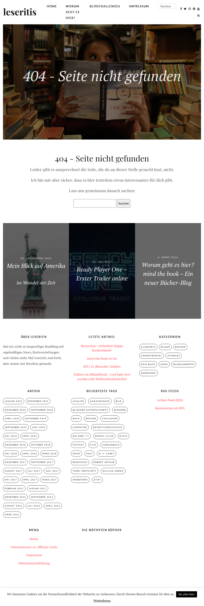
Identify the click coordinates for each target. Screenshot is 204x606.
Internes (173, 355)
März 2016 (12, 514)
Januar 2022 (13, 401)
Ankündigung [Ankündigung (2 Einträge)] (100, 401)
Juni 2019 (38, 427)
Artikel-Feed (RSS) (170, 400)
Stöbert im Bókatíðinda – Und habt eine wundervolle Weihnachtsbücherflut (102, 376)
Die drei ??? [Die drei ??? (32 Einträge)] (81, 436)
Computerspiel (151, 355)
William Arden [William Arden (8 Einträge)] (113, 471)
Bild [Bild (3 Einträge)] (119, 401)
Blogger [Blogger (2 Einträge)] (120, 410)
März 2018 (49, 453)
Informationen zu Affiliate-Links (34, 547)
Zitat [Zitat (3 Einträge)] (97, 479)
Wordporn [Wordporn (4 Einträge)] (80, 479)
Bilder (165, 347)
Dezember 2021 (38, 401)
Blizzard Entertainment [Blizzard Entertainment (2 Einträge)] (90, 410)
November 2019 (35, 418)
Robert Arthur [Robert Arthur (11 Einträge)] (104, 462)
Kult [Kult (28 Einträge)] (89, 453)
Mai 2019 (11, 436)
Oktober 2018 (41, 445)
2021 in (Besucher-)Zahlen (102, 366)
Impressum (139, 6)
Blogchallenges (105, 6)
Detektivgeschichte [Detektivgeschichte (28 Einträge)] (107, 427)
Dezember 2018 (15, 445)
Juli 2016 (33, 506)
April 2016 (52, 506)
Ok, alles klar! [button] (186, 594)
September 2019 (16, 427)
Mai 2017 (11, 479)
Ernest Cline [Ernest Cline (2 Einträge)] (104, 436)
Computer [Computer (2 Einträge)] (80, 427)
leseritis (19, 12)
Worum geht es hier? (73, 12)
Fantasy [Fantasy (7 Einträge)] (78, 445)
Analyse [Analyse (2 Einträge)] (78, 401)
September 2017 (42, 462)
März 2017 (49, 479)
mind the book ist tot (102, 358)
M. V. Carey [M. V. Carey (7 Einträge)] (106, 453)
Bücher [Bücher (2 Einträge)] (91, 418)
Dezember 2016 (15, 497)
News (164, 364)
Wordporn (148, 373)
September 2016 (42, 497)
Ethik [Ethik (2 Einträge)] (124, 436)
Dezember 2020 (15, 410)
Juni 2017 (52, 471)
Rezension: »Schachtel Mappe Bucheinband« (102, 348)
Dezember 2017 (15, 462)
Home (52, 6)
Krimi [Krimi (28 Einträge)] (76, 453)
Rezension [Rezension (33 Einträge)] (80, 462)
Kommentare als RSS (170, 408)
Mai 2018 (11, 453)
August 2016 (13, 506)
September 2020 (42, 410)
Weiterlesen (102, 601)
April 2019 (29, 436)
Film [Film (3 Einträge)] (93, 445)
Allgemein (148, 347)
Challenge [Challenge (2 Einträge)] (110, 418)
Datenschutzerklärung (34, 563)
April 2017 (29, 479)
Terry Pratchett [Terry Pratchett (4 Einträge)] (85, 471)
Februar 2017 (14, 488)
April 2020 (12, 418)
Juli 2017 (33, 471)
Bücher (180, 347)
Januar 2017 (37, 488)
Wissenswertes (183, 364)
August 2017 (13, 471)
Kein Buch (148, 364)
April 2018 (29, 453)
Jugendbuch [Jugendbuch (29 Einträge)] (111, 445)
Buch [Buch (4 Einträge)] (76, 418)
